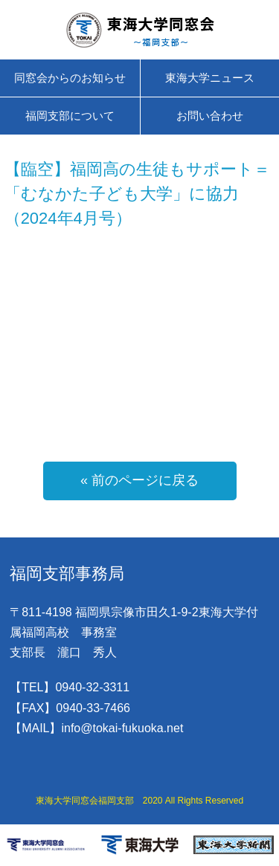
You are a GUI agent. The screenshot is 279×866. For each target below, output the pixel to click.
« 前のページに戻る (139, 480)
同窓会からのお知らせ (70, 77)
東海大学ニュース (209, 77)
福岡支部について (70, 115)
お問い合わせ (209, 115)
